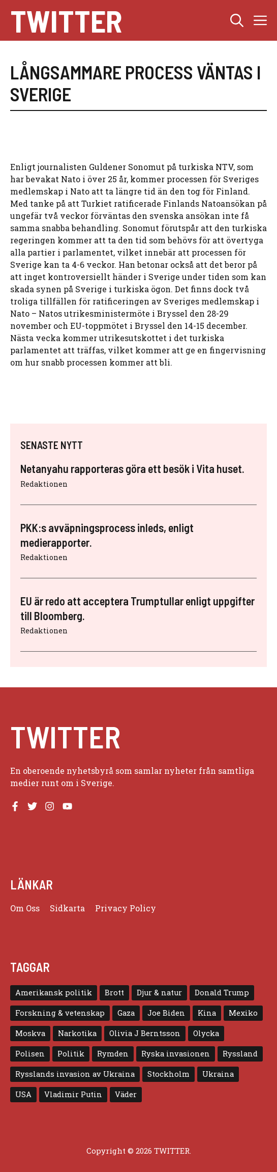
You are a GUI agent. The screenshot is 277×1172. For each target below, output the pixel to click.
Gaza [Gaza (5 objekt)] (126, 1013)
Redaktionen (44, 484)
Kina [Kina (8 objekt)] (207, 1013)
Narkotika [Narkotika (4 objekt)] (77, 1033)
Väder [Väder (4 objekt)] (126, 1094)
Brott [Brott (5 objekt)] (114, 992)
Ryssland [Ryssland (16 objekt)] (240, 1053)
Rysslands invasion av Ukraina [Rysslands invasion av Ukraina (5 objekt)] (75, 1074)
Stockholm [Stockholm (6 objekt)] (168, 1074)
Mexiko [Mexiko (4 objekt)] (243, 1013)
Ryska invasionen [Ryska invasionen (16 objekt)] (175, 1053)
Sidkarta (67, 908)
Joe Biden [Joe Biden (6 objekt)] (166, 1013)
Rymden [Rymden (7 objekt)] (113, 1053)
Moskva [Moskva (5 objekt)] (30, 1033)
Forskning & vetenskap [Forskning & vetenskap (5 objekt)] (60, 1013)
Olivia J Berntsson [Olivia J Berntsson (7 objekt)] (144, 1033)
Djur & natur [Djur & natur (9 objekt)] (159, 992)
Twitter (66, 20)
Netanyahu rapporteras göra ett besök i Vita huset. (132, 468)
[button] (237, 20)
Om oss (25, 908)
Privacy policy (125, 908)
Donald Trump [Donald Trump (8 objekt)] (222, 992)
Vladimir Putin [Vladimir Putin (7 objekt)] (73, 1094)
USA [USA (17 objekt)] (23, 1094)
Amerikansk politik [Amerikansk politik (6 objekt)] (53, 992)
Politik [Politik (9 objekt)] (70, 1053)
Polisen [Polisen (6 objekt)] (30, 1053)
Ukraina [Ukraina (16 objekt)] (218, 1074)
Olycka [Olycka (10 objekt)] (206, 1033)
